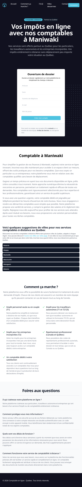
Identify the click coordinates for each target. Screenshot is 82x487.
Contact (65, 4)
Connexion (74, 5)
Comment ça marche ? (26, 5)
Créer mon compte (41, 118)
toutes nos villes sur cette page (35, 236)
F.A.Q (41, 4)
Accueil (13, 4)
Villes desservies (51, 5)
